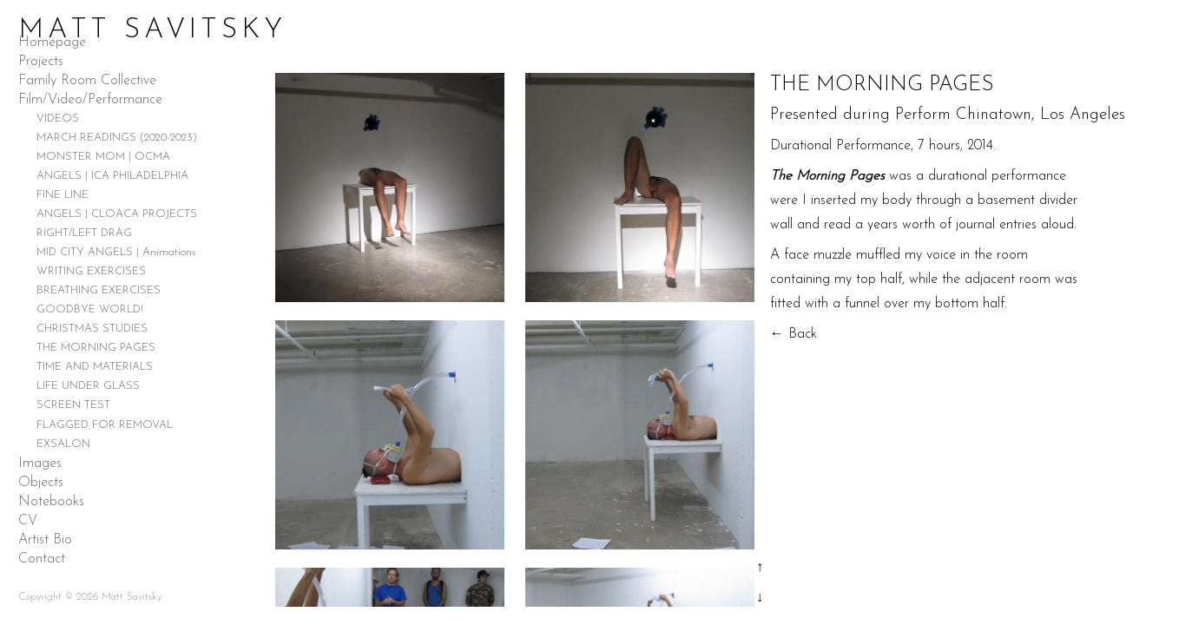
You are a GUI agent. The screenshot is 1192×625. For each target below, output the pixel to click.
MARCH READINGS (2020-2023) (116, 137)
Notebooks (51, 502)
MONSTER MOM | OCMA (103, 156)
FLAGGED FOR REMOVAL (104, 425)
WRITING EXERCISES (91, 271)
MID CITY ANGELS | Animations (115, 252)
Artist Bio (45, 540)
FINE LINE (62, 195)
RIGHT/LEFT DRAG (84, 233)
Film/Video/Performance (90, 100)
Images (40, 463)
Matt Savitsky (152, 30)
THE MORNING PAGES (95, 347)
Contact (41, 559)
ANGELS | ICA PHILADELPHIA (112, 175)
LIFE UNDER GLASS (88, 385)
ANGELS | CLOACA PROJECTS (116, 214)
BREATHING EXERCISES (98, 290)
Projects (40, 62)
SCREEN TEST (73, 405)
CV (27, 521)
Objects (40, 483)
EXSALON (63, 444)
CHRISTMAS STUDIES (92, 328)
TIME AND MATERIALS (94, 366)
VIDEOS (57, 118)
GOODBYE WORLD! (89, 309)
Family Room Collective (87, 81)
